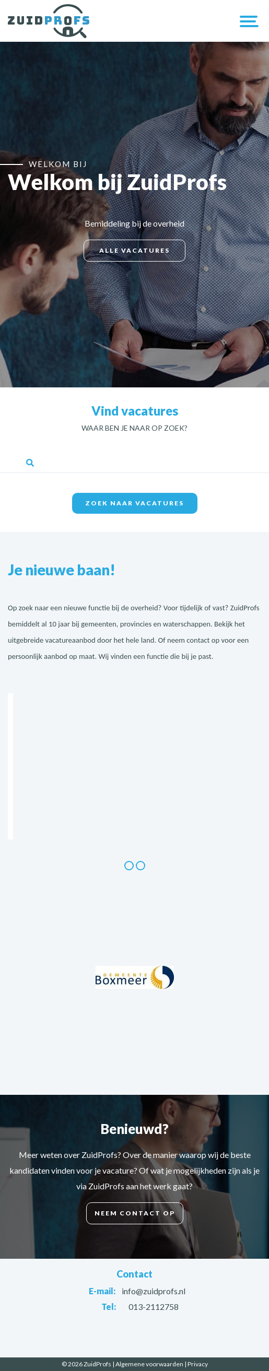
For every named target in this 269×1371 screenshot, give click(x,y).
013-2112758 (153, 1306)
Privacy (198, 1364)
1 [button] (129, 865)
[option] (134, 693)
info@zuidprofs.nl (153, 1291)
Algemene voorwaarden (149, 1364)
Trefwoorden (134, 448)
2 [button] (140, 865)
